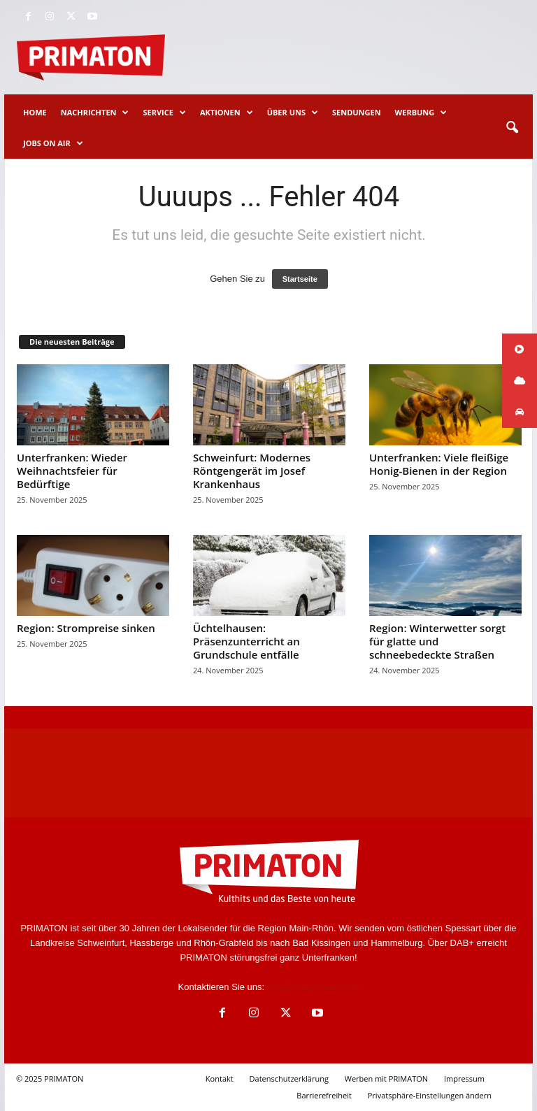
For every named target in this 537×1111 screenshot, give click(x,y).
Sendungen (356, 112)
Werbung (421, 112)
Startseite (299, 279)
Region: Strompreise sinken (86, 628)
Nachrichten (95, 112)
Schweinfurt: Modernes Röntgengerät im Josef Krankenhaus (251, 470)
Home (35, 112)
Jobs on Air (53, 143)
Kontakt (220, 1078)
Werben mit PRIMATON (386, 1078)
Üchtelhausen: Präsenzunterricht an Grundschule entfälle (246, 641)
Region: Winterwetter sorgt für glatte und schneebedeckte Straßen (437, 641)
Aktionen (226, 112)
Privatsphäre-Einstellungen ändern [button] (430, 1095)
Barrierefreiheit (324, 1095)
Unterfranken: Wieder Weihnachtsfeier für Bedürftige (72, 470)
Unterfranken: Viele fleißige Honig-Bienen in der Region (438, 464)
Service (164, 112)
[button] (511, 128)
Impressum (464, 1078)
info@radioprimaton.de (313, 987)
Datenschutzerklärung (289, 1078)
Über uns (292, 112)
